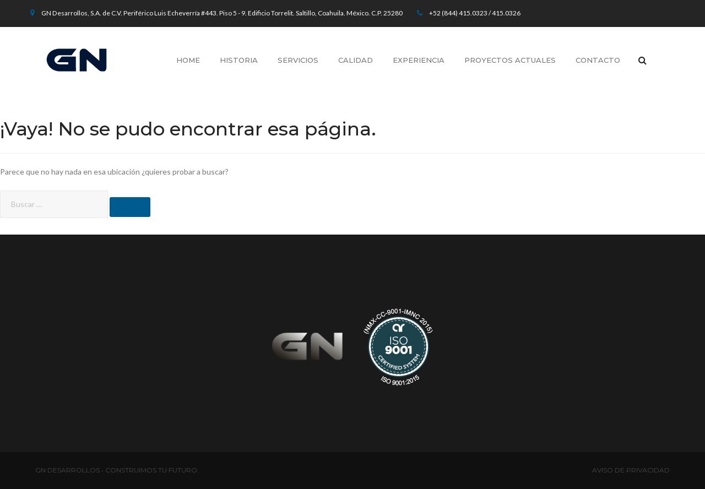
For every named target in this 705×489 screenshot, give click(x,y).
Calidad (355, 60)
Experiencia (418, 60)
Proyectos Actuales (510, 60)
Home (188, 60)
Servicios (298, 60)
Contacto (598, 60)
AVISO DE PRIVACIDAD (631, 470)
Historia (239, 60)
